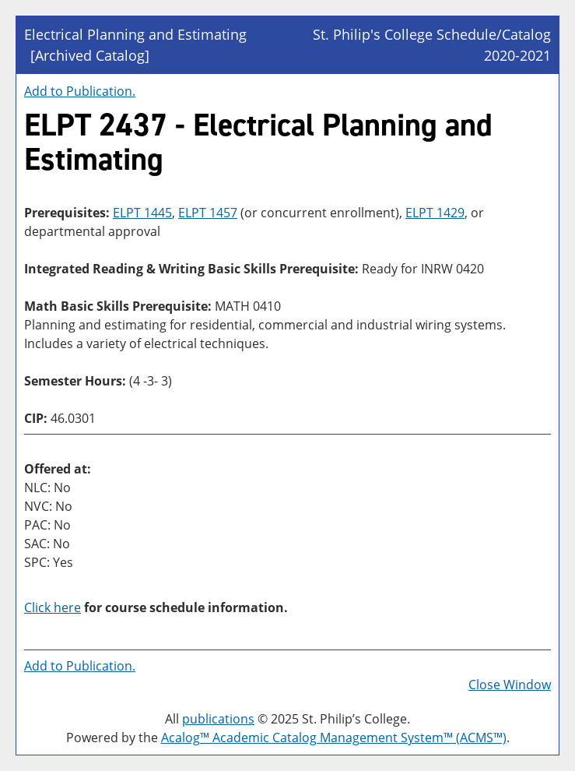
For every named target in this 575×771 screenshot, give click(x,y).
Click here (52, 607)
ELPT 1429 (435, 212)
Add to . (79, 91)
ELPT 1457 (207, 212)
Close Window (509, 684)
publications (218, 718)
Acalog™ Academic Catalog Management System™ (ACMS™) (334, 737)
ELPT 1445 (142, 212)
